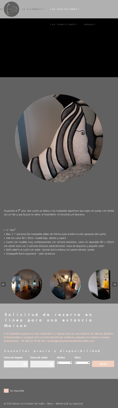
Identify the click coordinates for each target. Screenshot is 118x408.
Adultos (61, 357)
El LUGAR (7, 9)
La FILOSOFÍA (32, 9)
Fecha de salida (38, 357)
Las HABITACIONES (63, 9)
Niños (78, 357)
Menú (50, 403)
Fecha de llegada (13, 357)
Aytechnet (78, 403)
